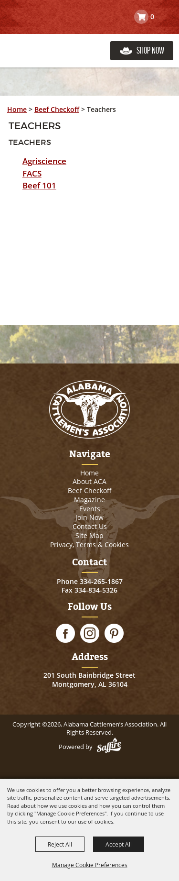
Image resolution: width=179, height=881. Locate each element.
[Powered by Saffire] (109, 746)
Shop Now (150, 50)
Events (89, 508)
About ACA (89, 481)
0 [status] (152, 16)
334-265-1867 (101, 581)
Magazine (89, 499)
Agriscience (44, 160)
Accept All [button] (118, 844)
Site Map (89, 535)
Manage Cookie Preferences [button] (89, 865)
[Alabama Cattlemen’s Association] (54, 40)
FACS (32, 173)
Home (17, 109)
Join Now (89, 517)
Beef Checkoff (56, 109)
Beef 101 (39, 185)
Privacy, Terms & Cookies (89, 544)
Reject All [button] (60, 844)
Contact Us (90, 526)
